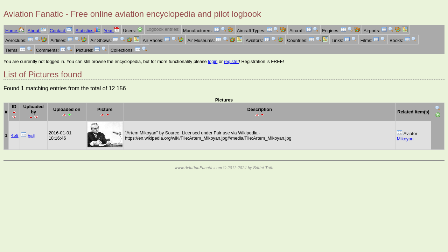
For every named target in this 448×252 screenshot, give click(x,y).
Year (111, 30)
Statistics (87, 30)
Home (14, 30)
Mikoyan (405, 138)
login (212, 61)
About (37, 30)
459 (14, 135)
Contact (61, 30)
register (231, 61)
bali (31, 136)
